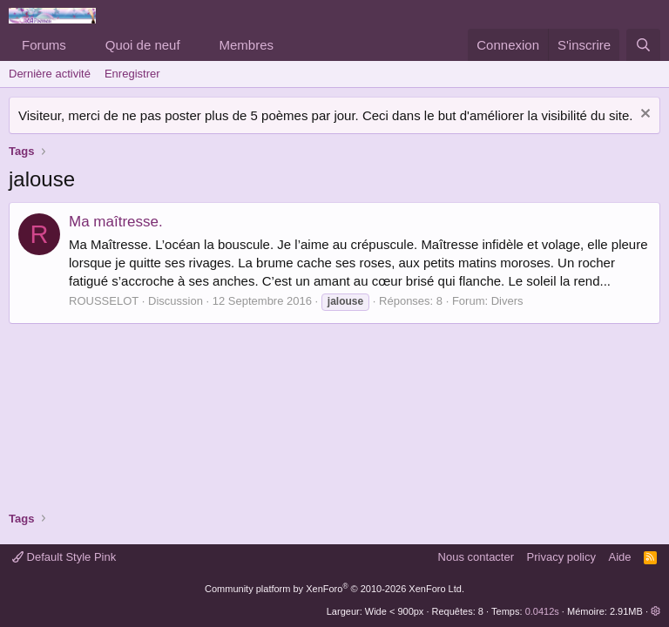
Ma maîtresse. (116, 221)
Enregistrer (132, 73)
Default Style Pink (64, 556)
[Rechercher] (643, 45)
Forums (44, 44)
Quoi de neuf (142, 44)
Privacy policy (561, 556)
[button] (80, 45)
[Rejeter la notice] (643, 115)
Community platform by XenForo (334, 588)
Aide (620, 556)
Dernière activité (50, 73)
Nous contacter (476, 556)
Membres (247, 44)
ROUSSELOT (104, 300)
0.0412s (542, 611)
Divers (507, 300)
